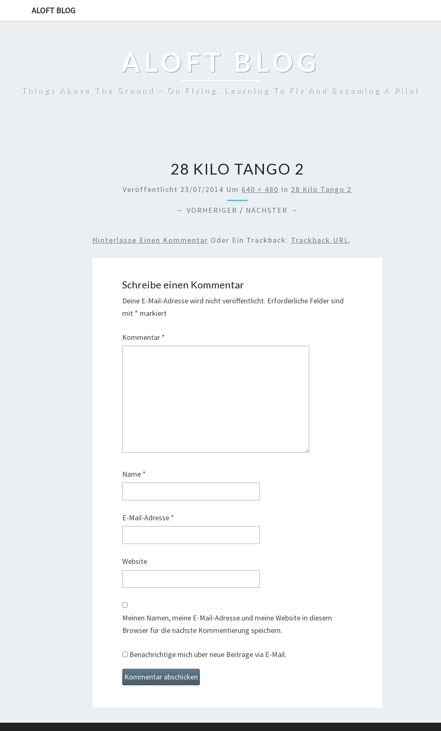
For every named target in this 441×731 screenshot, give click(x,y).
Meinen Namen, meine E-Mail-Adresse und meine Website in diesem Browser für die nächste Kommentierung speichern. (227, 624)
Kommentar (143, 337)
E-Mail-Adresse (148, 517)
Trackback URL (320, 240)
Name (134, 474)
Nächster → (272, 210)
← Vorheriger (206, 210)
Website (134, 561)
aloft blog (53, 10)
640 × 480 (259, 189)
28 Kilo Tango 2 (321, 189)
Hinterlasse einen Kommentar (150, 240)
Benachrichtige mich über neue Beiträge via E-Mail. (207, 654)
